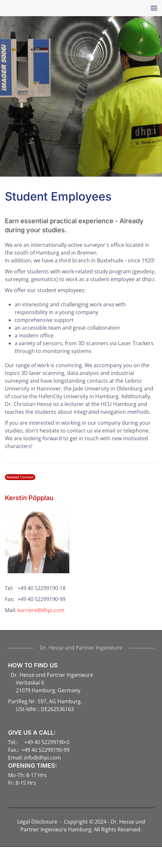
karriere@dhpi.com (40, 610)
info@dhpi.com (42, 757)
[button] (152, 8)
